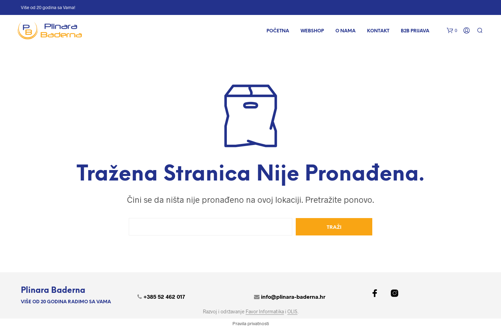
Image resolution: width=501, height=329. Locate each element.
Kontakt (378, 31)
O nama (345, 31)
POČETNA (278, 31)
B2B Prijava (415, 31)
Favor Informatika (265, 311)
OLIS (292, 311)
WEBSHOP (312, 31)
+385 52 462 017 (164, 296)
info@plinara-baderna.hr (293, 296)
